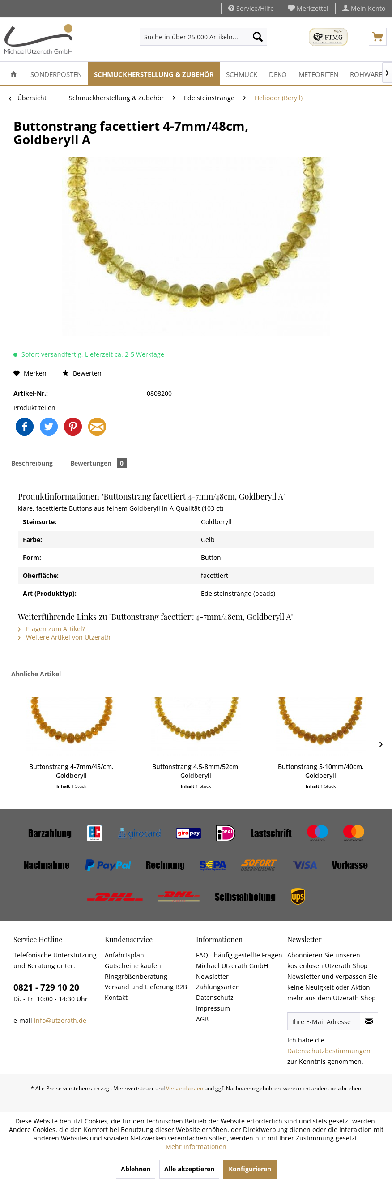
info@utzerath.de (60, 1020)
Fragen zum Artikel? (51, 628)
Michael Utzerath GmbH (232, 965)
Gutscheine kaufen (133, 965)
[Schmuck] (241, 73)
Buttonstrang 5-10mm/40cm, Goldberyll (321, 771)
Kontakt (116, 997)
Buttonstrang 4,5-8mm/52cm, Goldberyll (196, 771)
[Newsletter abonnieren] (369, 1021)
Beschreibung (32, 463)
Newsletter (212, 976)
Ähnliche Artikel (36, 674)
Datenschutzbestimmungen (329, 1050)
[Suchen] (257, 37)
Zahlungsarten (218, 986)
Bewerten (82, 373)
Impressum (213, 1008)
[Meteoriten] (318, 73)
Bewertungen (98, 463)
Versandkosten (184, 1088)
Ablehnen (135, 1169)
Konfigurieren (250, 1169)
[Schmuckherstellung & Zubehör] (154, 73)
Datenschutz (215, 997)
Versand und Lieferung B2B (146, 986)
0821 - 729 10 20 (46, 987)
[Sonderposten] (56, 73)
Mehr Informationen (196, 1146)
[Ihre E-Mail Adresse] (323, 1021)
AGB (202, 1019)
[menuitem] (308, 8)
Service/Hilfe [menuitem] (251, 8)
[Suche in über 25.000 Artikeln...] (203, 37)
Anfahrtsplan (124, 955)
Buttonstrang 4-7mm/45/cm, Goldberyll (71, 771)
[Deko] (278, 73)
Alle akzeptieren (189, 1169)
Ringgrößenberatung (136, 976)
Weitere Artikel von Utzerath (64, 637)
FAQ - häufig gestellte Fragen (239, 955)
